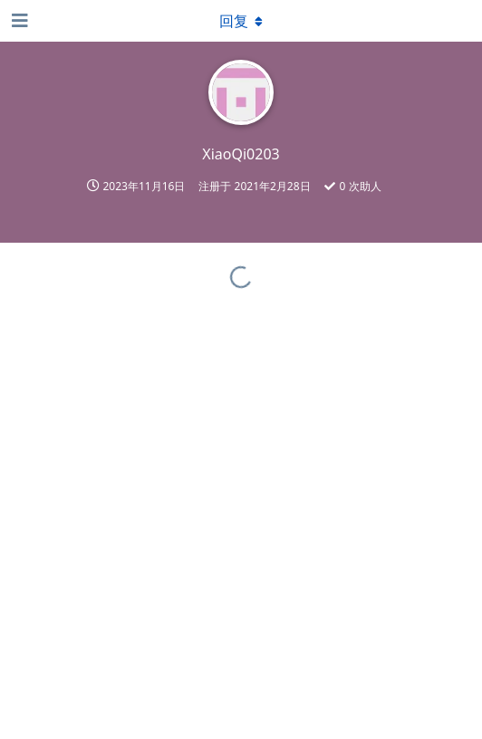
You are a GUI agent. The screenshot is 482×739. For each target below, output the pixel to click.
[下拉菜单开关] (241, 21)
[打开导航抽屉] (18, 21)
